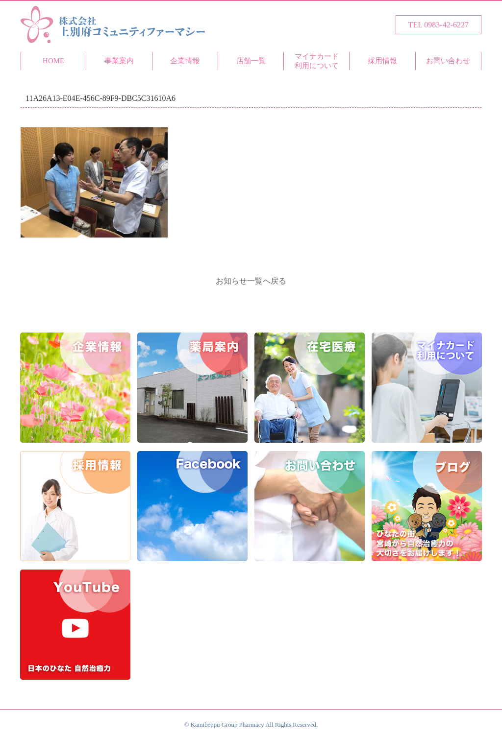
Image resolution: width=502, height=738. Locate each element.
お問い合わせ (448, 61)
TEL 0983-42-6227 (438, 25)
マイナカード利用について (317, 61)
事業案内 (119, 61)
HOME (53, 61)
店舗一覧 (251, 61)
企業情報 (185, 61)
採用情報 (382, 61)
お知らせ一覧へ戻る (251, 281)
